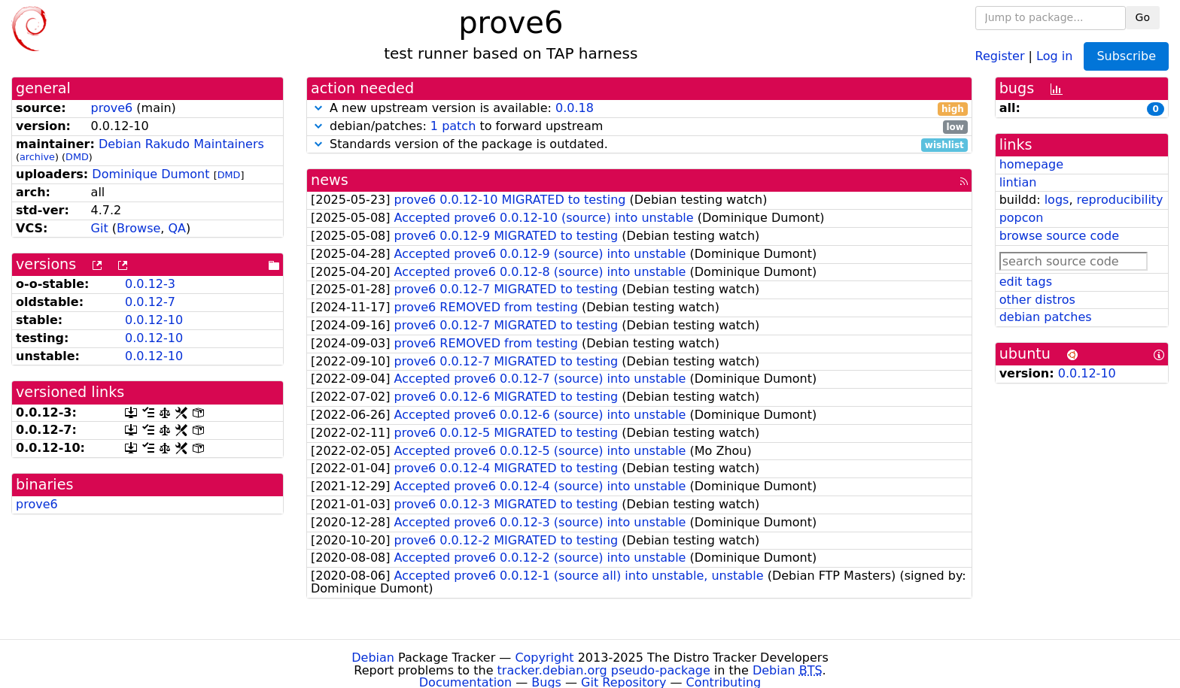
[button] (318, 108)
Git (99, 228)
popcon (1021, 218)
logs (1057, 199)
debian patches (1045, 317)
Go (1143, 17)
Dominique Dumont (150, 174)
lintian (1018, 182)
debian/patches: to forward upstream (639, 126)
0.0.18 (574, 108)
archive (37, 156)
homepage (1031, 164)
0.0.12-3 (150, 284)
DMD (77, 156)
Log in (1054, 55)
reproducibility (1120, 199)
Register (1000, 55)
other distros (1037, 299)
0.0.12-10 (154, 320)
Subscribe (1126, 56)
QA (177, 228)
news (329, 180)
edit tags (1025, 281)
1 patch (453, 126)
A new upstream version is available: (639, 108)
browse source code (1059, 236)
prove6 (112, 108)
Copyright (544, 657)
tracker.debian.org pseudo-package (603, 670)
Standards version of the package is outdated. (639, 144)
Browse (138, 228)
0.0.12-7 (150, 302)
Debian (372, 657)
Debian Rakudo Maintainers (181, 144)
